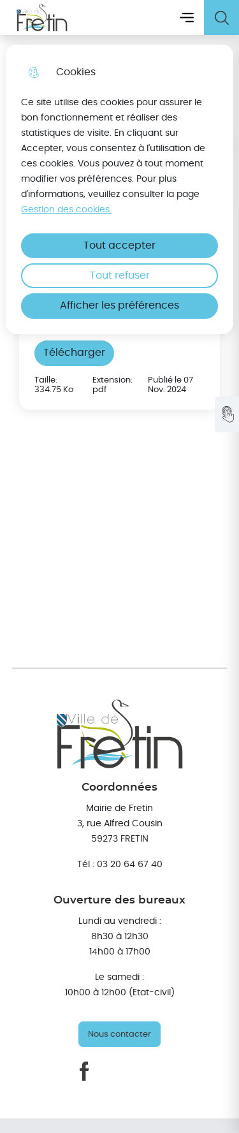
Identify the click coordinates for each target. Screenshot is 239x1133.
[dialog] (119, 189)
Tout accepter (119, 245)
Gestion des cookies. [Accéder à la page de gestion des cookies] (66, 209)
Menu (186, 17)
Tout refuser (120, 275)
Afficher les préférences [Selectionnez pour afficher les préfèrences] (119, 305)
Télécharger (74, 352)
